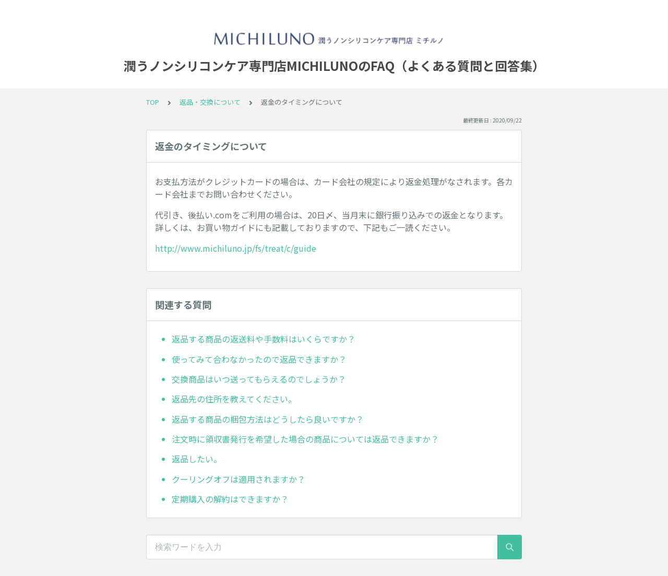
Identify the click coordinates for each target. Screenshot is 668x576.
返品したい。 (197, 458)
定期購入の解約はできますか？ (230, 499)
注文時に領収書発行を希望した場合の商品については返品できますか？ (305, 439)
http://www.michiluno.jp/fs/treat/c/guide (235, 248)
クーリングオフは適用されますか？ (238, 479)
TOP (152, 102)
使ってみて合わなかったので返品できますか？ (259, 359)
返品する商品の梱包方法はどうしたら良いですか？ (268, 419)
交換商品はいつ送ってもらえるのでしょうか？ (259, 379)
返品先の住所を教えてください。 (234, 399)
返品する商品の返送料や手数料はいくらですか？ (263, 339)
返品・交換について (210, 102)
